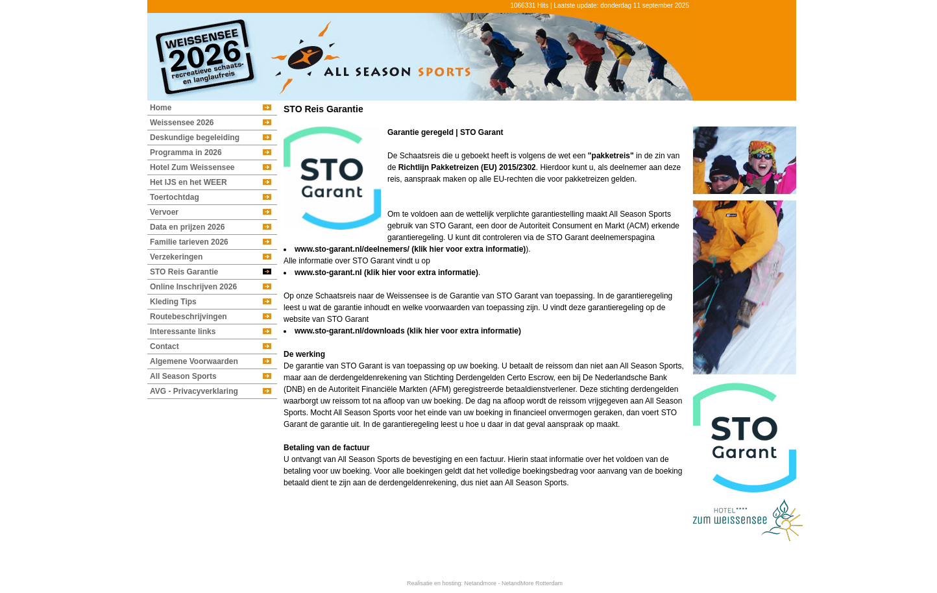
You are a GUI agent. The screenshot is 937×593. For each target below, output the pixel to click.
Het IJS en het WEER (188, 182)
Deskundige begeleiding (194, 137)
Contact (164, 346)
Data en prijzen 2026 (187, 227)
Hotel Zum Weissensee (192, 167)
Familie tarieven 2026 (189, 242)
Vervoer (164, 212)
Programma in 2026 (186, 152)
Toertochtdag (174, 197)
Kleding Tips (173, 301)
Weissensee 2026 (182, 122)
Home (160, 107)
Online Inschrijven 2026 (193, 286)
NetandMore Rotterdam (532, 583)
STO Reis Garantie (184, 271)
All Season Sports (183, 376)
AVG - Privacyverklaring (194, 391)
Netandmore (480, 583)
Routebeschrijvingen (188, 316)
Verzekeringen (176, 256)
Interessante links (182, 331)
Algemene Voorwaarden (194, 361)
